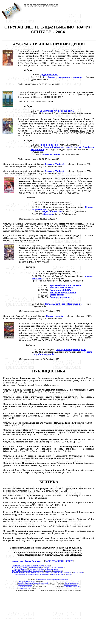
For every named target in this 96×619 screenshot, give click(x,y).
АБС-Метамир (78, 572)
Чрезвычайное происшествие (65, 285)
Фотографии (27, 571)
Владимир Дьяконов (73, 586)
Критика (61, 567)
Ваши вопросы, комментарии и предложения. (52, 579)
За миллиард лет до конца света (57, 111)
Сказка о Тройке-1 (54, 164)
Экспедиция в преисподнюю (71, 349)
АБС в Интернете (32, 574)
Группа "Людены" (20, 569)
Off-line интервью (34, 567)
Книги (27, 565)
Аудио (42, 565)
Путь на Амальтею (52, 212)
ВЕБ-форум (41, 569)
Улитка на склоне (51, 154)
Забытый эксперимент (61, 288)
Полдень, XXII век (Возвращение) (63, 304)
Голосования (44, 574)
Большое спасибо (57, 574)
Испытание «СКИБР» (60, 290)
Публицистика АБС (50, 567)
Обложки (48, 571)
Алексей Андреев (24, 588)
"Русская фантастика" (26, 581)
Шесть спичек (57, 295)
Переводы (34, 565)
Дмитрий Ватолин (25, 586)
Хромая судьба (54, 316)
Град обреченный (49, 74)
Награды (68, 574)
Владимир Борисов (25, 585)
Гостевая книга (52, 569)
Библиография (19, 574)
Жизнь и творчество (33, 572)
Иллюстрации (38, 571)
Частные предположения (63, 292)
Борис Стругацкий (64, 572)
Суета (48, 565)
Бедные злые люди (60, 297)
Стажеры (48, 214)
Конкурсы (32, 569)
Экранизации (57, 571)
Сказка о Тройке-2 (54, 171)
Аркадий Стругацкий (49, 572)
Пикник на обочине (50, 145)
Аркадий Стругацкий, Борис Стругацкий (33, 583)
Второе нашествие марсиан (65, 77)
